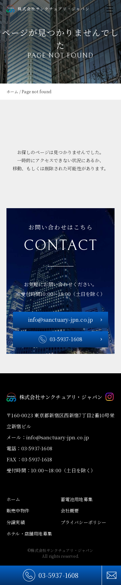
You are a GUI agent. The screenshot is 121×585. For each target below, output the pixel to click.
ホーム (13, 499)
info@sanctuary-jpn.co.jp (60, 319)
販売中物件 (17, 510)
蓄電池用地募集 (77, 499)
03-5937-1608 (58, 575)
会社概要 (70, 510)
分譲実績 (15, 522)
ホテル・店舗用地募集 (29, 533)
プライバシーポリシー (83, 522)
